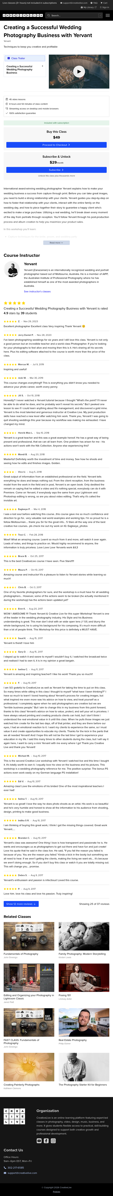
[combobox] (74, 15)
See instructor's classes (37, 291)
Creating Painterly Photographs (21, 1084)
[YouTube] (39, 1140)
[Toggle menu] (107, 15)
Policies (56, 1191)
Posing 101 (65, 995)
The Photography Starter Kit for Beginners (83, 1084)
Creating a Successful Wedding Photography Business (19, 69)
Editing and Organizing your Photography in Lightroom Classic (29, 996)
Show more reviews (21, 904)
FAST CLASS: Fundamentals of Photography (21, 1041)
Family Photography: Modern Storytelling (82, 954)
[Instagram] (53, 1140)
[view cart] (104, 3)
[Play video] (79, 72)
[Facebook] (46, 1140)
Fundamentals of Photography (21, 954)
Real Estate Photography (73, 1040)
